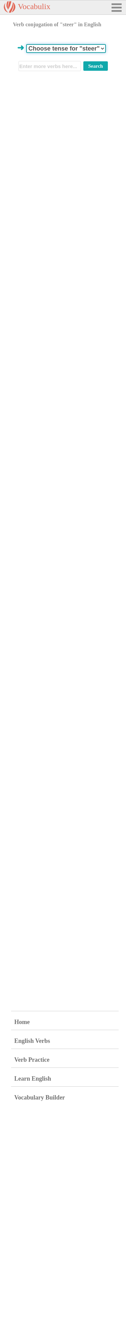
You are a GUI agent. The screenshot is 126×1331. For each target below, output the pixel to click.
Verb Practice (32, 1059)
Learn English (32, 1078)
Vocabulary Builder (39, 1097)
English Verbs (32, 1041)
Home (22, 1022)
